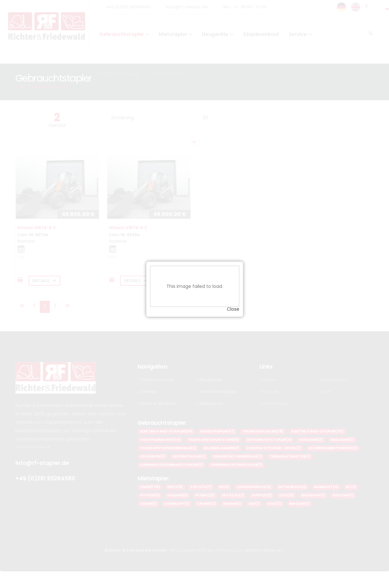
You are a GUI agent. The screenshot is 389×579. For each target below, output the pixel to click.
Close (233, 304)
